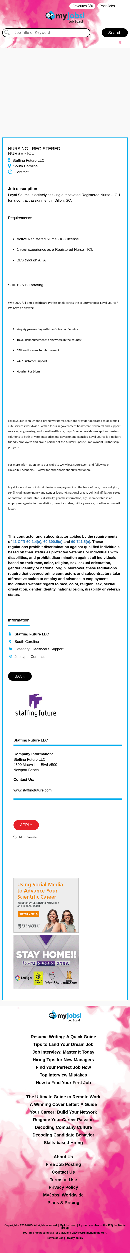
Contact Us (63, 1172)
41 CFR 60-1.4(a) (27, 542)
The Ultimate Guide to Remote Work (63, 1096)
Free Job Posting (63, 1164)
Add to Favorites (27, 837)
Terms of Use (63, 1179)
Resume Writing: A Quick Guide (63, 1036)
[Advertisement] (65, 78)
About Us (63, 1156)
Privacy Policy (63, 1187)
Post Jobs (107, 6)
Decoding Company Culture (63, 1127)
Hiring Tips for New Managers (63, 1059)
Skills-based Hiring (63, 1142)
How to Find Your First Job (63, 1082)
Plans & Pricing (63, 1202)
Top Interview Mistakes (63, 1075)
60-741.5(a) (80, 542)
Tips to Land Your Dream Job (63, 1044)
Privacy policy (74, 1237)
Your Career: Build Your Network (63, 1112)
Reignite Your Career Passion (63, 1119)
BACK (20, 676)
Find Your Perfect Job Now (63, 1067)
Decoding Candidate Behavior (63, 1135)
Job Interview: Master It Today (63, 1052)
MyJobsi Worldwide (63, 1195)
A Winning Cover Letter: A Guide (63, 1104)
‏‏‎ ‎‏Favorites (82, 6)
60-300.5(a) (53, 542)
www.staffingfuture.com (32, 790)
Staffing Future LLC (30, 740)
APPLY (26, 825)
